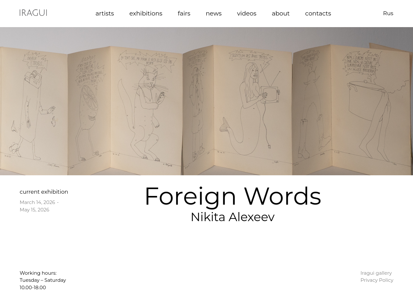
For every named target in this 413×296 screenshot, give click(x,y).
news (214, 13)
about (280, 13)
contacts (318, 13)
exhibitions (145, 13)
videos (247, 13)
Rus (388, 13)
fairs (184, 13)
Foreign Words (232, 196)
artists (105, 13)
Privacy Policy (376, 280)
